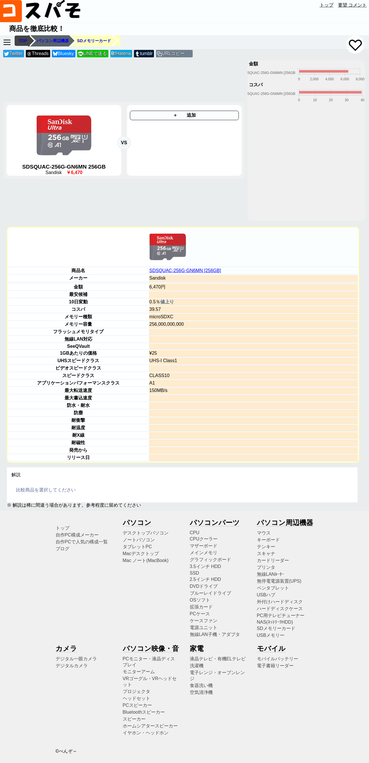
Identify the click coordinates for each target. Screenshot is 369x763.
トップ (326, 5)
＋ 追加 (184, 115)
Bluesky (63, 53)
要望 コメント (352, 5)
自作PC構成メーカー (77, 534)
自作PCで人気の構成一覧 (82, 541)
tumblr (144, 53)
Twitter (13, 53)
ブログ (62, 548)
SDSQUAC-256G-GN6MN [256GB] (185, 270)
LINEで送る (92, 53)
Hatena (121, 53)
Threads (37, 53)
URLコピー (173, 53)
